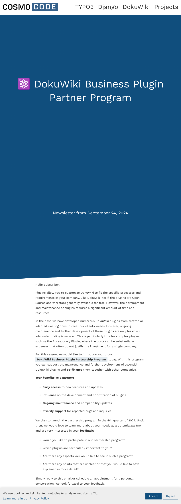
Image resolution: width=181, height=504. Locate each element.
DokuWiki (136, 6)
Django (108, 6)
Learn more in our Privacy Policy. (26, 498)
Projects (166, 6)
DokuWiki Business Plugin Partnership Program (71, 359)
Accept (153, 496)
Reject (170, 496)
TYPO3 (84, 6)
